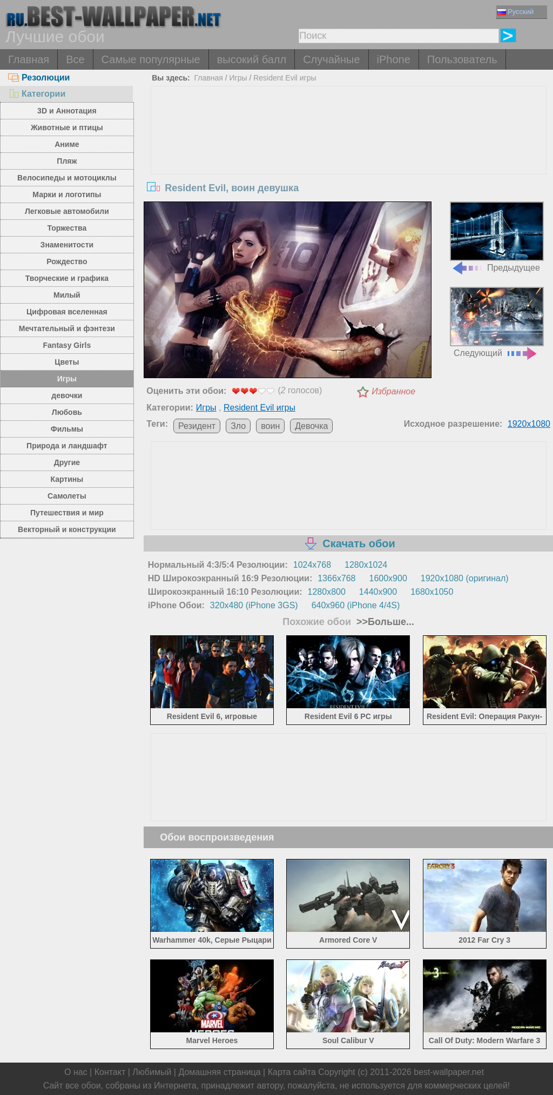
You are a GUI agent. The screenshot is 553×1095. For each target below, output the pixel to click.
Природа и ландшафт (66, 445)
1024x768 (312, 564)
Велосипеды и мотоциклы (67, 177)
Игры (67, 378)
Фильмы (67, 429)
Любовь (67, 412)
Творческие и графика (67, 278)
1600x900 (388, 578)
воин (270, 426)
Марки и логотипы (66, 194)
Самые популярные (151, 59)
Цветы (67, 362)
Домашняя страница (219, 1072)
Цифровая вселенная (66, 311)
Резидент (196, 426)
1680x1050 (431, 591)
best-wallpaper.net (449, 1072)
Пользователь (462, 59)
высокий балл (251, 59)
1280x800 (327, 591)
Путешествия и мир (67, 512)
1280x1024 (366, 564)
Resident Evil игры (284, 77)
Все (75, 59)
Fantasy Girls (67, 345)
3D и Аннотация (67, 110)
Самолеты (67, 496)
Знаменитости (67, 244)
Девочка (311, 426)
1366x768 (336, 578)
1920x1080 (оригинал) (465, 578)
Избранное (393, 391)
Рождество (66, 261)
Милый (66, 295)
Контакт (110, 1072)
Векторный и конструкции (67, 529)
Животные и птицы (67, 127)
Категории (36, 93)
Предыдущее (497, 236)
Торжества (66, 228)
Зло (238, 426)
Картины (67, 479)
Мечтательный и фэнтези (67, 328)
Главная (28, 59)
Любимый (151, 1072)
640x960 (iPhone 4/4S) (356, 605)
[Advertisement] (348, 167)
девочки (66, 395)
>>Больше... (384, 621)
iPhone (393, 59)
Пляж (67, 161)
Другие (67, 462)
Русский (515, 12)
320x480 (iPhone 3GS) (254, 605)
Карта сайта (292, 1072)
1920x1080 (529, 423)
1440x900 (378, 591)
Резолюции (39, 77)
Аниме (67, 144)
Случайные (331, 59)
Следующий (497, 322)
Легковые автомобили (67, 211)
